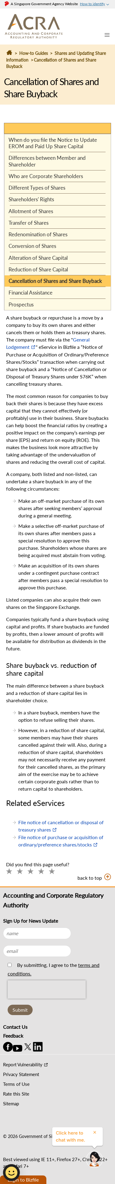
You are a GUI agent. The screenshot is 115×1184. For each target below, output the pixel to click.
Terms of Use (16, 1084)
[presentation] (47, 1003)
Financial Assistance (30, 292)
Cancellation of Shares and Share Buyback (55, 281)
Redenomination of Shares (38, 234)
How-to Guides (33, 53)
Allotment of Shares (31, 211)
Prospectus (21, 304)
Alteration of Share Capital (38, 258)
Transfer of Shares (29, 223)
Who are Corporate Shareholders (46, 176)
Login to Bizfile (23, 1179)
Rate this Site (16, 1093)
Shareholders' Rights (31, 199)
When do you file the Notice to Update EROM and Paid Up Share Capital (53, 143)
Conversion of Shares (32, 246)
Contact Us (15, 1027)
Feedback (13, 1036)
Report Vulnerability (22, 1064)
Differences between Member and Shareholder (47, 161)
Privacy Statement (21, 1074)
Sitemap (11, 1103)
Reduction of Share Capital (38, 269)
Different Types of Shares (37, 187)
